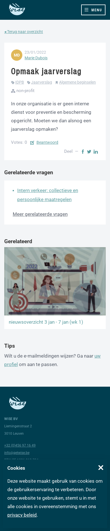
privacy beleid (22, 515)
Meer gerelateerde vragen (40, 214)
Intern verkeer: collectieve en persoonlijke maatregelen (47, 195)
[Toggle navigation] (93, 10)
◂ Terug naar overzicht (23, 31)
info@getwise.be (16, 453)
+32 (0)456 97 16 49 (20, 445)
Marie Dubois (36, 58)
